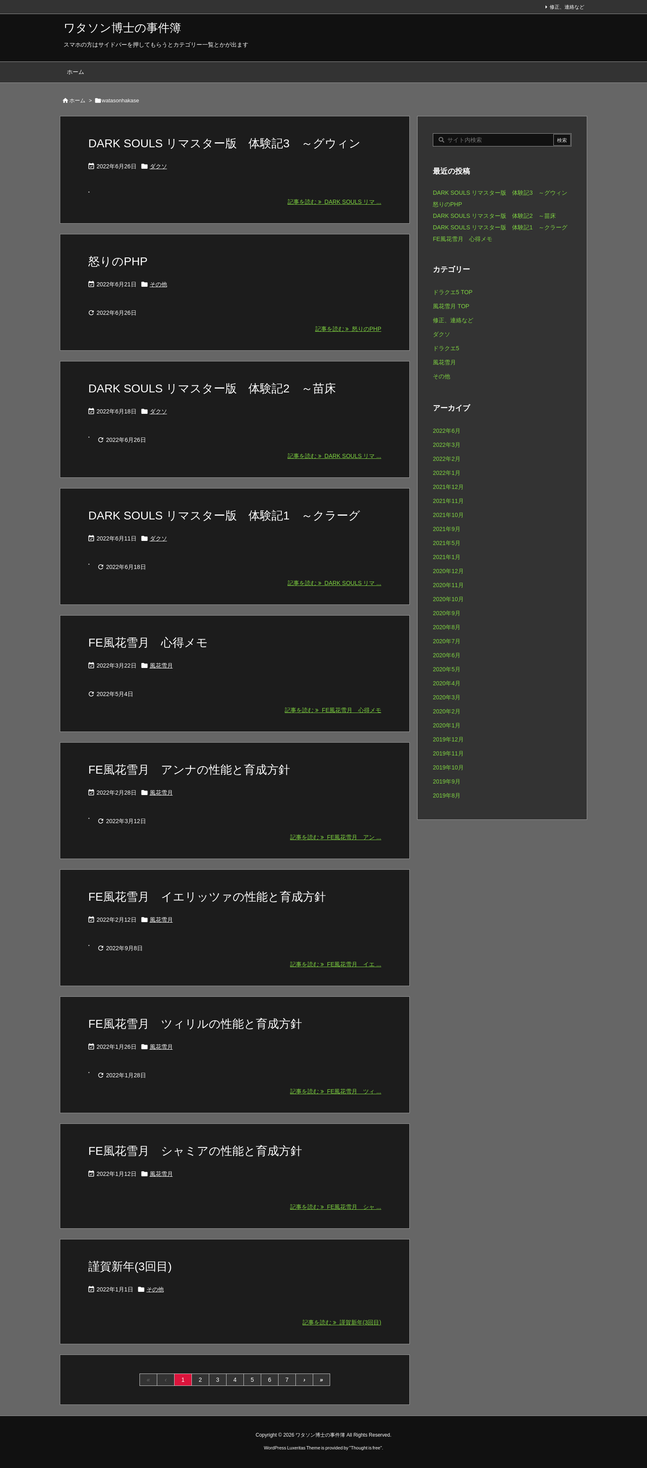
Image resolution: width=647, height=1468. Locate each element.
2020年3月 (446, 697)
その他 (158, 284)
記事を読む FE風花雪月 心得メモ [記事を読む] (333, 710)
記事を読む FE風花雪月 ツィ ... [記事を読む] (335, 1091)
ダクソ (158, 166)
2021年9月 (446, 529)
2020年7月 (446, 641)
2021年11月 (448, 501)
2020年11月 (448, 585)
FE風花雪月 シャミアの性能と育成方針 (195, 1151)
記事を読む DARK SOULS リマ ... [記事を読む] (334, 201)
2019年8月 (446, 795)
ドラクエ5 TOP (452, 292)
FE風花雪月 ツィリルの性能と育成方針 (195, 1023)
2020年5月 (446, 669)
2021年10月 (448, 515)
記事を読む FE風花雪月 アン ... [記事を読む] (335, 837)
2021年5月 (446, 543)
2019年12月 (448, 739)
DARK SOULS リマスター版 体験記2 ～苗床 (212, 388)
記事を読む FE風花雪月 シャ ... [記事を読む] (335, 1207)
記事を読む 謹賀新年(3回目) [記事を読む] (341, 1322)
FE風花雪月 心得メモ (148, 642)
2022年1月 (446, 473)
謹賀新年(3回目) (130, 1266)
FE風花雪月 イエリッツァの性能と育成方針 (207, 896)
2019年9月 (446, 781)
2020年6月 (446, 655)
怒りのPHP (118, 261)
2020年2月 (446, 711)
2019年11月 (448, 753)
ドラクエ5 (446, 348)
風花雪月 (161, 665)
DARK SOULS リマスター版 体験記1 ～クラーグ (224, 515)
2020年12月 (448, 571)
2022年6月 (446, 430)
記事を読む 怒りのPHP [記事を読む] (348, 329)
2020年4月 (446, 683)
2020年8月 (446, 627)
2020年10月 (448, 599)
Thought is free (365, 1447)
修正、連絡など (567, 7)
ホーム (77, 100)
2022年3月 (446, 444)
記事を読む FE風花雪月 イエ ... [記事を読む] (335, 964)
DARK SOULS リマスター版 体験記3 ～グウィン (224, 143)
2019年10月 (448, 767)
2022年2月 (446, 459)
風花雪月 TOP (451, 306)
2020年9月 (446, 613)
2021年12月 (448, 487)
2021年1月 (446, 557)
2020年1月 (446, 725)
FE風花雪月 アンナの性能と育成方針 (189, 769)
